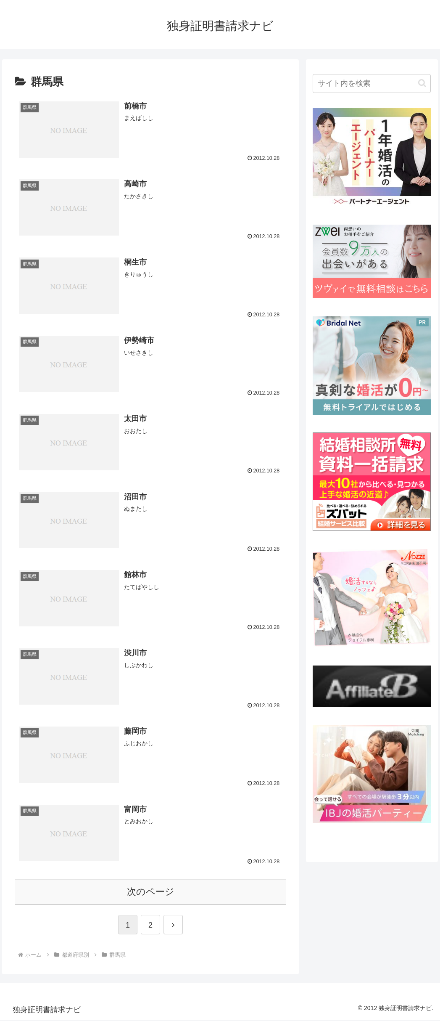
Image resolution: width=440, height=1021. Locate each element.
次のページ (150, 892)
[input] (372, 83)
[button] (422, 83)
